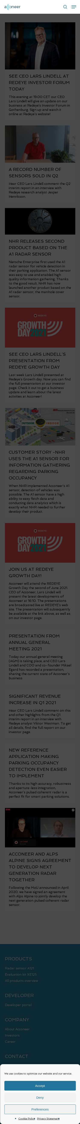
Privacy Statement (48, 1118)
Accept (40, 1086)
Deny (40, 1097)
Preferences (40, 1109)
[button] (73, 7)
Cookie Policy (26, 1118)
